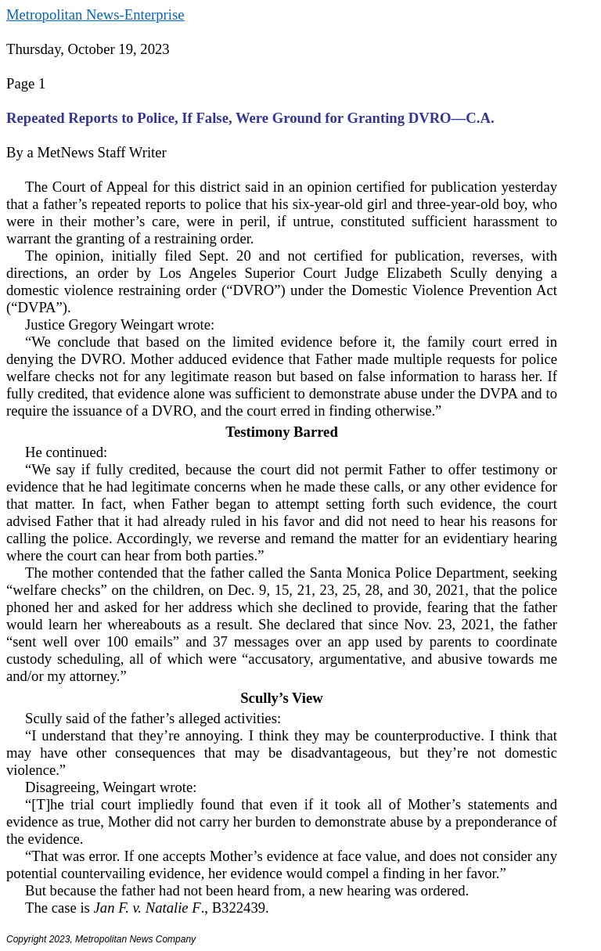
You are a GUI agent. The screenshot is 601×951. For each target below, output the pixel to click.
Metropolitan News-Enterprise (95, 14)
